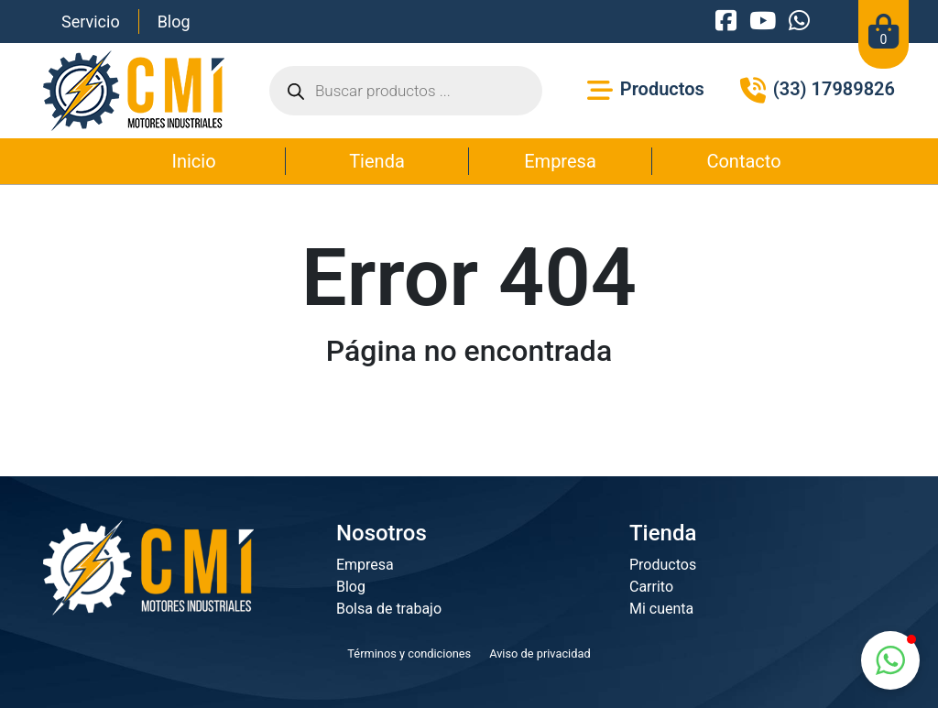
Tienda (377, 161)
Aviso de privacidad (540, 653)
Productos (662, 564)
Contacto (743, 161)
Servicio (90, 21)
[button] (890, 660)
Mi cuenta (661, 608)
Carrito (651, 586)
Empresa (560, 161)
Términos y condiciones (409, 653)
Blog (174, 21)
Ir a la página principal (469, 414)
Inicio (193, 161)
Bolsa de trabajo (389, 608)
